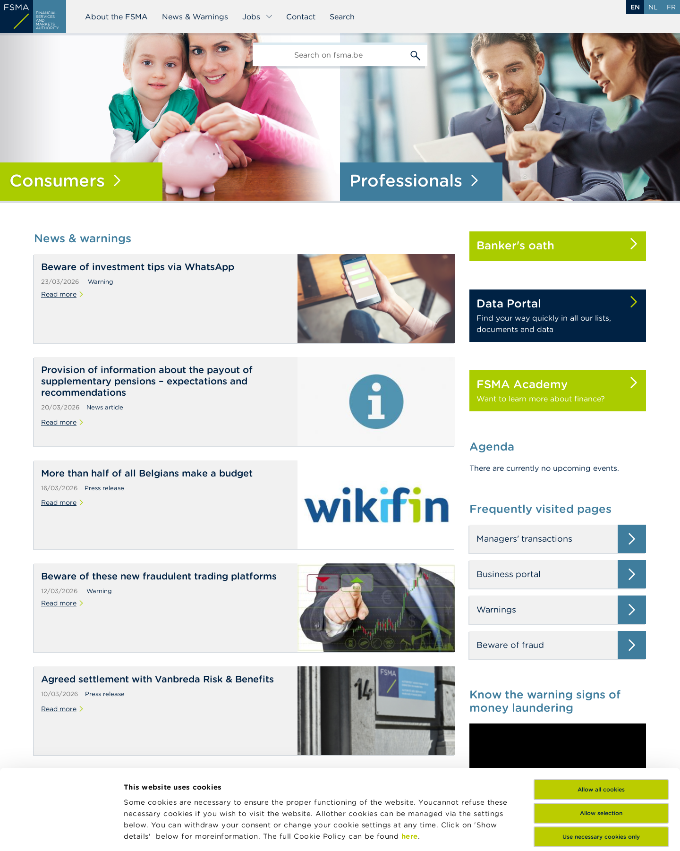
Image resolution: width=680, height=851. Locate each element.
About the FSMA (116, 16)
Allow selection (601, 736)
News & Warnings (195, 16)
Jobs (257, 16)
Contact (300, 16)
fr (671, 7)
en (635, 7)
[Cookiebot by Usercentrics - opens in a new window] (61, 832)
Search (342, 16)
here (409, 759)
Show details (147, 832)
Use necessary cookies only (601, 759)
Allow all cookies (601, 712)
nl (653, 7)
